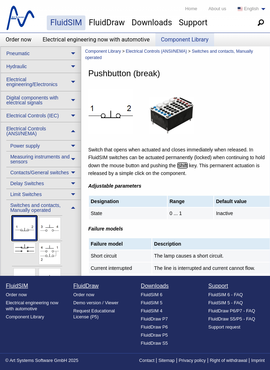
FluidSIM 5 (151, 302)
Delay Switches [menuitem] (27, 183)
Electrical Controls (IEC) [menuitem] (32, 115)
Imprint (258, 360)
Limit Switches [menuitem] (25, 194)
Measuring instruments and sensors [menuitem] (40, 159)
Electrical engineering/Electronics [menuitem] (32, 82)
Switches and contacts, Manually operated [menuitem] (35, 207)
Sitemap (167, 360)
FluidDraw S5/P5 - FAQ (231, 319)
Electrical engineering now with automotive (96, 39)
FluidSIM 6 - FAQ (225, 294)
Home (191, 8)
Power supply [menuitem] (25, 146)
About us (217, 8)
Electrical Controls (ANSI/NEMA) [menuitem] (26, 131)
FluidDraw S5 (154, 343)
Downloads (151, 22)
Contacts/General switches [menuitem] (39, 172)
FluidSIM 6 (151, 294)
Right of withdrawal (228, 360)
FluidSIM (66, 22)
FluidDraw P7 (154, 319)
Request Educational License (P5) (94, 313)
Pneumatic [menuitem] (18, 53)
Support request (224, 327)
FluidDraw (107, 22)
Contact (146, 360)
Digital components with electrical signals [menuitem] (32, 100)
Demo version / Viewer (96, 302)
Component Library (184, 39)
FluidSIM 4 (151, 310)
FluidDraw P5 (154, 335)
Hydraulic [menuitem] (16, 66)
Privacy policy (192, 360)
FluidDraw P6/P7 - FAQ (231, 310)
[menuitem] (249, 9)
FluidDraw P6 (154, 327)
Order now (18, 39)
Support (193, 22)
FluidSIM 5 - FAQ (225, 302)
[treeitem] (43, 145)
